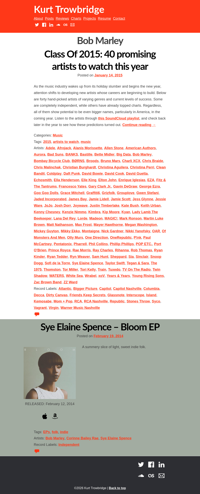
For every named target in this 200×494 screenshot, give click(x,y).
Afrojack (64, 148)
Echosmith (43, 180)
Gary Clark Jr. (99, 186)
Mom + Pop (63, 301)
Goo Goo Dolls (46, 193)
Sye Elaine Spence (87, 263)
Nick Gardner (112, 231)
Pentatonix (63, 244)
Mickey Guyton (46, 231)
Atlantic (64, 289)
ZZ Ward (70, 282)
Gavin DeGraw (125, 186)
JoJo (48, 206)
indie (64, 432)
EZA (150, 180)
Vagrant (40, 308)
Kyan (125, 212)
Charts (76, 18)
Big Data (123, 154)
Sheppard (118, 257)
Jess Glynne (142, 199)
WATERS (56, 276)
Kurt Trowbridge (69, 9)
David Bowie (92, 174)
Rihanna (122, 250)
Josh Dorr (62, 206)
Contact (119, 18)
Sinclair (142, 257)
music (86, 142)
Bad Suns (55, 154)
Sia (131, 257)
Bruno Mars (110, 161)
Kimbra (94, 212)
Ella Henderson (66, 180)
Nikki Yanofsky (137, 231)
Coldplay (54, 174)
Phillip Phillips (122, 244)
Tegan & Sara (138, 263)
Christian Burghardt (79, 167)
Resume (104, 18)
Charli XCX (131, 161)
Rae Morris (81, 250)
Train (102, 269)
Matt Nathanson (60, 225)
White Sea (74, 276)
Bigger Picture (85, 289)
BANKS (71, 154)
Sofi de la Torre (57, 263)
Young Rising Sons (148, 276)
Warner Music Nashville (80, 308)
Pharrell (80, 244)
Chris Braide (152, 161)
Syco (156, 301)
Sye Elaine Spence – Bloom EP (99, 327)
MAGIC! (110, 218)
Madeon (96, 218)
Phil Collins (98, 244)
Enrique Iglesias (131, 180)
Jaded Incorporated (50, 199)
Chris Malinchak (47, 167)
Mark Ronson (130, 218)
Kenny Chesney (47, 212)
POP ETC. (144, 244)
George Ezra (149, 186)
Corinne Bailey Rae (82, 438)
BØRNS (78, 161)
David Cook (114, 174)
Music (58, 135)
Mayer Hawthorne (108, 225)
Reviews (62, 18)
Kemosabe (43, 301)
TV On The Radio (136, 269)
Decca (39, 295)
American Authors (140, 148)
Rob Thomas (141, 250)
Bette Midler (104, 154)
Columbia (151, 289)
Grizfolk (108, 193)
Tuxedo (114, 269)
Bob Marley (142, 154)
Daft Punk (71, 174)
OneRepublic (121, 237)
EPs (46, 432)
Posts (49, 18)
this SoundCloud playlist (118, 118)
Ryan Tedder (57, 257)
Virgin (54, 308)
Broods (92, 161)
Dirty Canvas (57, 295)
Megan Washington (141, 225)
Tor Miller (70, 269)
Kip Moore (111, 212)
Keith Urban (151, 206)
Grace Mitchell (72, 193)
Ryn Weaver (80, 257)
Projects (89, 18)
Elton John (107, 180)
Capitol (105, 289)
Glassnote (115, 295)
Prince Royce (59, 250)
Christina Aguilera (113, 167)
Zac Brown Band (48, 282)
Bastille (86, 154)
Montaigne (90, 231)
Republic (117, 301)
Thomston (52, 269)
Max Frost (83, 225)
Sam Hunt (100, 257)
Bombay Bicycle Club (52, 161)
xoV (101, 276)
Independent (68, 445)
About (38, 18)
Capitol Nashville (127, 289)
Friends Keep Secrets (87, 295)
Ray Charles (103, 250)
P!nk (137, 237)
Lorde (82, 218)
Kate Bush (130, 206)
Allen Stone (113, 148)
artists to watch (66, 142)
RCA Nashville (96, 301)
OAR (156, 231)
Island (151, 295)
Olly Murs (75, 237)
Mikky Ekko (70, 231)
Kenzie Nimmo (74, 212)
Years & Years (118, 276)
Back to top (117, 488)
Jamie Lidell (99, 199)
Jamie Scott (120, 199)
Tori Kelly (88, 269)
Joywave (80, 206)
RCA (78, 301)
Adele (50, 148)
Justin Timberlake (105, 206)
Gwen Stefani (147, 193)
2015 (47, 142)
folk (55, 432)
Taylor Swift (115, 263)
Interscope (135, 295)
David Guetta (137, 174)
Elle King (88, 180)
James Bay (77, 199)
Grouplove (125, 193)
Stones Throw (138, 301)
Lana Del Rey (65, 218)
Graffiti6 (93, 193)
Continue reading (139, 125)
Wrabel (90, 276)
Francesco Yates (73, 186)
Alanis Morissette (87, 148)
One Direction (96, 237)
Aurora (39, 154)
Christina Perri (142, 167)
